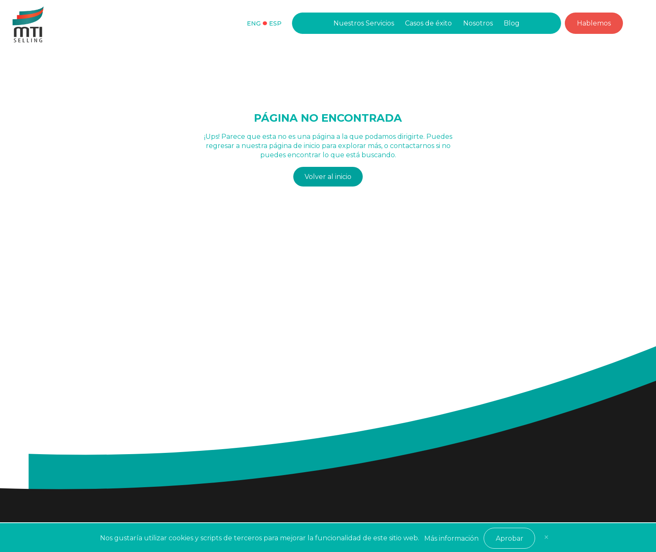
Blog (512, 23)
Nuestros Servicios (363, 23)
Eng (254, 23)
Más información (451, 538)
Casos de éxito (428, 23)
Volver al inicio (328, 177)
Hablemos (594, 23)
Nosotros (478, 23)
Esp (275, 23)
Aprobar (509, 538)
